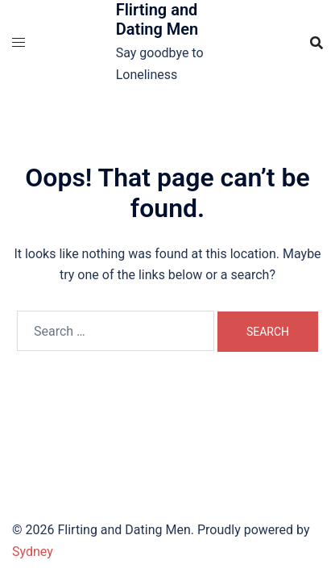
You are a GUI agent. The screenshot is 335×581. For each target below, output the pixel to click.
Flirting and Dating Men (157, 19)
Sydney (32, 551)
